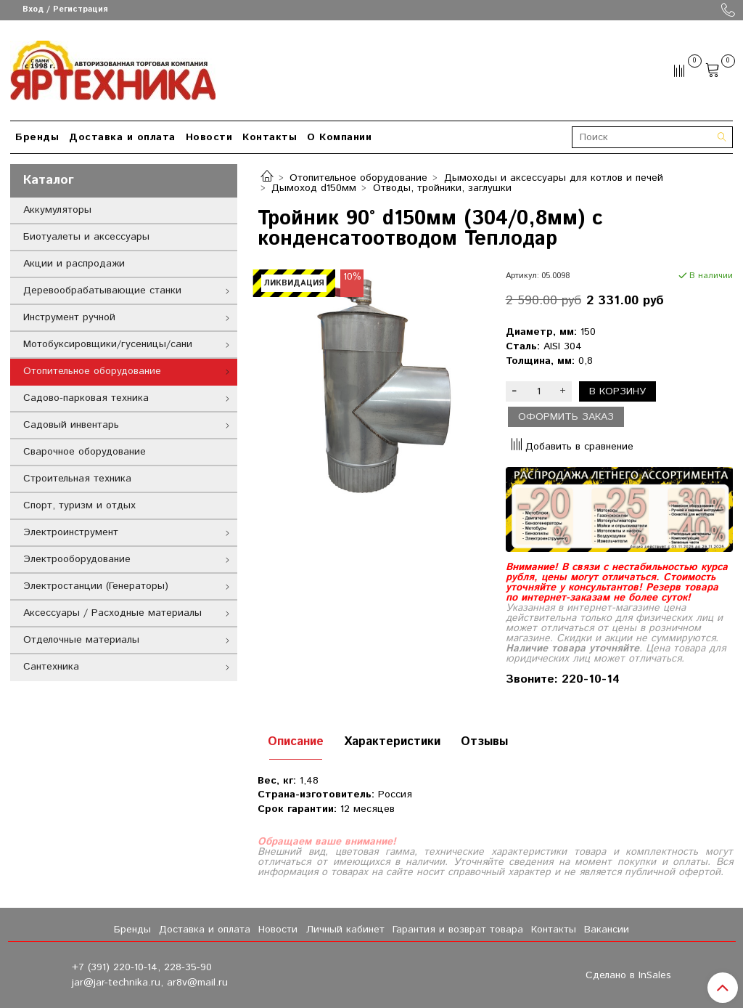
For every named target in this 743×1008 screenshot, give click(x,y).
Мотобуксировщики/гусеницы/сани (107, 344)
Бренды (37, 137)
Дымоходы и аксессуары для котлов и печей (553, 178)
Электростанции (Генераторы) (95, 586)
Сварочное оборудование (84, 451)
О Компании (339, 137)
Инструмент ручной (69, 317)
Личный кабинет (345, 929)
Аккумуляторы (57, 210)
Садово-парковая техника (86, 398)
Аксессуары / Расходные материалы (112, 613)
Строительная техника (77, 478)
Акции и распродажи (74, 263)
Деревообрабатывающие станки (102, 290)
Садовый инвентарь (71, 425)
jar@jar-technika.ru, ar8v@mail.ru (150, 982)
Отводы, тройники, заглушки (442, 188)
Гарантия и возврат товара (458, 929)
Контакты (269, 137)
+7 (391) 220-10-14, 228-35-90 (142, 967)
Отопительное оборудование (358, 178)
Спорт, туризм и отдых (79, 505)
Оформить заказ (566, 417)
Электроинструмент (70, 532)
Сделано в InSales (628, 975)
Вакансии (606, 929)
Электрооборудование (77, 559)
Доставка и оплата (122, 137)
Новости (209, 137)
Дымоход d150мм (313, 188)
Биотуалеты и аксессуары (86, 236)
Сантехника (51, 666)
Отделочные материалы (81, 640)
